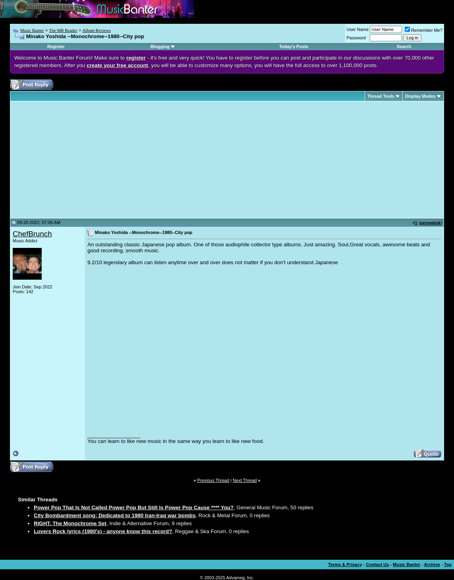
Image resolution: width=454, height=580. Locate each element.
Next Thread (245, 480)
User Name (358, 29)
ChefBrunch (32, 234)
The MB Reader (63, 30)
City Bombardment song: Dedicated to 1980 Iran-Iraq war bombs (114, 515)
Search (404, 46)
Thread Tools (380, 96)
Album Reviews (97, 30)
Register (56, 46)
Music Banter (32, 30)
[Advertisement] (79, 159)
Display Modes (420, 96)
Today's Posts (293, 46)
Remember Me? (423, 30)
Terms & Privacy (345, 564)
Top (448, 564)
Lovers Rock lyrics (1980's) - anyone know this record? (103, 531)
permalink (430, 222)
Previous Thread (213, 480)
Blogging (160, 46)
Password (356, 37)
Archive (432, 564)
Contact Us (377, 564)
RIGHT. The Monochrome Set (70, 523)
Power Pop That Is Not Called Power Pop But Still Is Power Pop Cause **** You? (134, 507)
